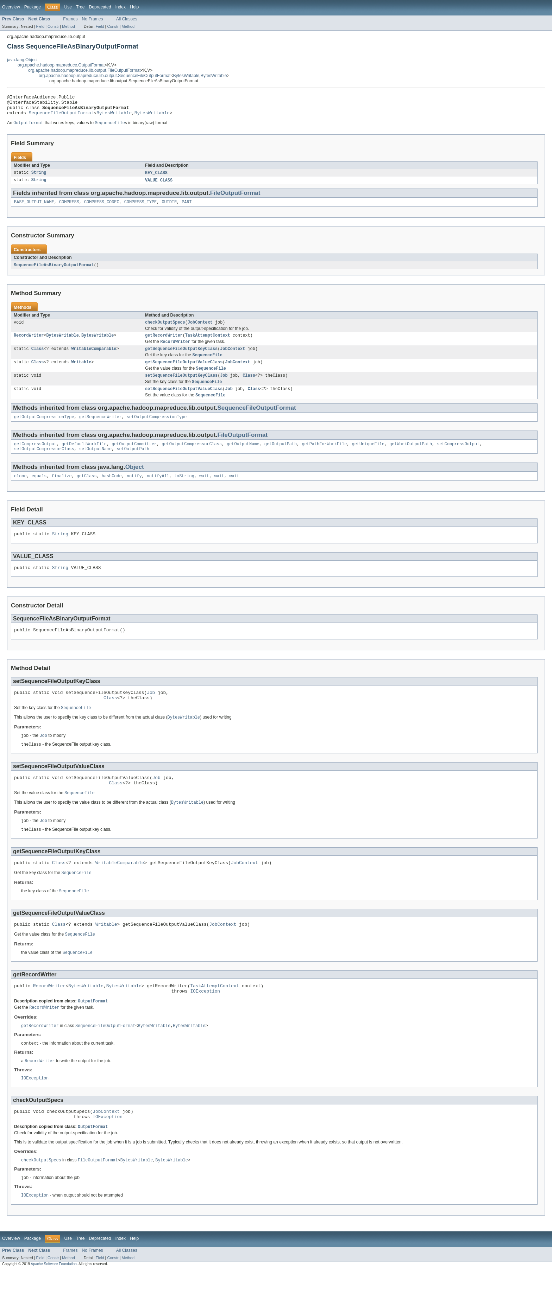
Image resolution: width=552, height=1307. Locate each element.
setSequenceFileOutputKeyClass (181, 386)
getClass (87, 491)
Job (223, 386)
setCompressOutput (458, 457)
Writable (81, 372)
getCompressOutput (35, 457)
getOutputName (243, 457)
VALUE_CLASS (158, 185)
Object (134, 481)
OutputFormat (93, 1032)
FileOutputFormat (235, 198)
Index (120, 7)
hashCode (112, 491)
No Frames (92, 19)
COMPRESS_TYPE (140, 208)
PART (187, 208)
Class (37, 357)
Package (32, 7)
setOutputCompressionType (157, 430)
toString (184, 491)
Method (68, 26)
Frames (70, 19)
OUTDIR (169, 208)
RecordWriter (29, 343)
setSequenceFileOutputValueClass (183, 400)
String (38, 177)
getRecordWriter (164, 343)
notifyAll (158, 491)
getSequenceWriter (100, 430)
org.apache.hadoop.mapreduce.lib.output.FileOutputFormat (84, 70)
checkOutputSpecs (165, 329)
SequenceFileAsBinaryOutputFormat (54, 271)
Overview (11, 7)
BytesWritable (186, 75)
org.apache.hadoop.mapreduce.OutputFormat (61, 65)
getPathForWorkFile (324, 457)
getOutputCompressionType (44, 430)
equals (39, 491)
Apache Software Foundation (54, 1301)
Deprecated (100, 7)
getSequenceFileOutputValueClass (183, 372)
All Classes (126, 19)
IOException (205, 1022)
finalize (62, 491)
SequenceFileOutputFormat (61, 117)
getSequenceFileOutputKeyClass (181, 357)
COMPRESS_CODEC (101, 208)
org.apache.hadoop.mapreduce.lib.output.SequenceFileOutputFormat (104, 75)
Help (134, 7)
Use (68, 7)
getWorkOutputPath (410, 457)
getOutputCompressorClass (192, 457)
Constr (53, 26)
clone (20, 491)
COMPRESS (69, 208)
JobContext (200, 329)
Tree (80, 7)
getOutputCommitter (134, 457)
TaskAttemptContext (207, 343)
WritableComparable (93, 357)
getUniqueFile (368, 457)
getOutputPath (280, 457)
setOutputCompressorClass (44, 463)
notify (134, 491)
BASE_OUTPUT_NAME (34, 208)
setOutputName (95, 463)
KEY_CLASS (156, 177)
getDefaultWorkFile (84, 457)
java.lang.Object (22, 59)
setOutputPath (133, 463)
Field (40, 26)
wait (204, 491)
